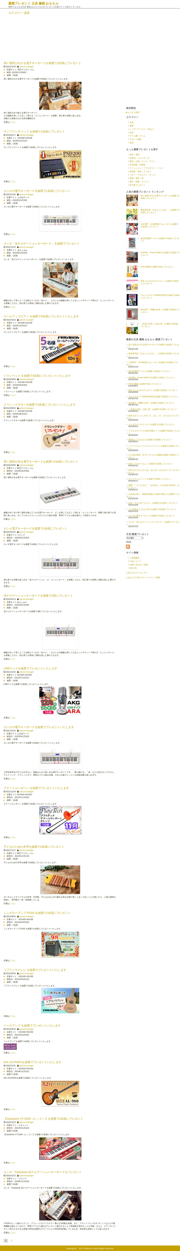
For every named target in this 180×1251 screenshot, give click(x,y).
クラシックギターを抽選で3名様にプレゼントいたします (40, 404)
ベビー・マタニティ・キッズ (142, 175)
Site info (133, 568)
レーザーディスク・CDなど (142, 129)
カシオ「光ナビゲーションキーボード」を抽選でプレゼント (42, 243)
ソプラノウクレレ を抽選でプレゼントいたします (35, 969)
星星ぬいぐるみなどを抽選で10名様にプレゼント (150, 439)
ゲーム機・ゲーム (137, 136)
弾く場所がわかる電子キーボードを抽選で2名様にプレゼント (42, 63)
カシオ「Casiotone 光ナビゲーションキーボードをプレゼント (43, 1172)
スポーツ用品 (135, 139)
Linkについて (135, 561)
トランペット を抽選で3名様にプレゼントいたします (37, 375)
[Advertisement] (90, 38)
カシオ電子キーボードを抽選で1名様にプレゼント (35, 528)
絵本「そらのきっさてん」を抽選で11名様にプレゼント (153, 503)
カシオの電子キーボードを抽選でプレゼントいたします (39, 727)
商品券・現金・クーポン (140, 171)
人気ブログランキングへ (137, 573)
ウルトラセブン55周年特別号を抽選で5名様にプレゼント (154, 396)
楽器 (132, 142)
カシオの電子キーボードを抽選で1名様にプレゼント (37, 190)
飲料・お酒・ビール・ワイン (142, 161)
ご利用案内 (135, 558)
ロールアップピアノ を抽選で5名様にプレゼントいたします (41, 316)
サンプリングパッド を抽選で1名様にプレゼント (34, 131)
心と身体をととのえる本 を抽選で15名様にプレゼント (152, 509)
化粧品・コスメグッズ (139, 158)
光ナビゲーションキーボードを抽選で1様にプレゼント (38, 595)
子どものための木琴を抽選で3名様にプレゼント (34, 846)
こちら (12, 122)
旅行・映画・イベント (139, 181)
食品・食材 (135, 154)
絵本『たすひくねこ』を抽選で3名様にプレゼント (151, 464)
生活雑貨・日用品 (137, 165)
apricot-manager (26, 66)
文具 (132, 122)
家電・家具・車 (136, 178)
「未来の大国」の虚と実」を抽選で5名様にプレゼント (153, 409)
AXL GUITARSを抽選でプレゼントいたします (32, 1062)
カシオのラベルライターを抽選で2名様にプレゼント (152, 424)
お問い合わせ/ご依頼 (139, 564)
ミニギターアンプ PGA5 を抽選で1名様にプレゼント (37, 912)
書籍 (132, 126)
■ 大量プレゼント (137, 185)
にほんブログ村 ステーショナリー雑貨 (143, 577)
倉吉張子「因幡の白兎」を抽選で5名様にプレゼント (152, 403)
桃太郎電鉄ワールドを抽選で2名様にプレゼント (150, 371)
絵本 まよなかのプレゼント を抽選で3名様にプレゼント (153, 390)
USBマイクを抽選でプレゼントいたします (30, 668)
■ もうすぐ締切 (133, 112)
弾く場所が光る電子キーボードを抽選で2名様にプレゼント (41, 461)
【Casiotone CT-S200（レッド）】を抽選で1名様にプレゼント (43, 1118)
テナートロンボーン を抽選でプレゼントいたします (36, 788)
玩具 (132, 132)
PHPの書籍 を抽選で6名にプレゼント (157, 267)
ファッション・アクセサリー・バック (146, 168)
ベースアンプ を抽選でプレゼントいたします (32, 1025)
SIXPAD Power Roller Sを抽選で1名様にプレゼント (152, 377)
